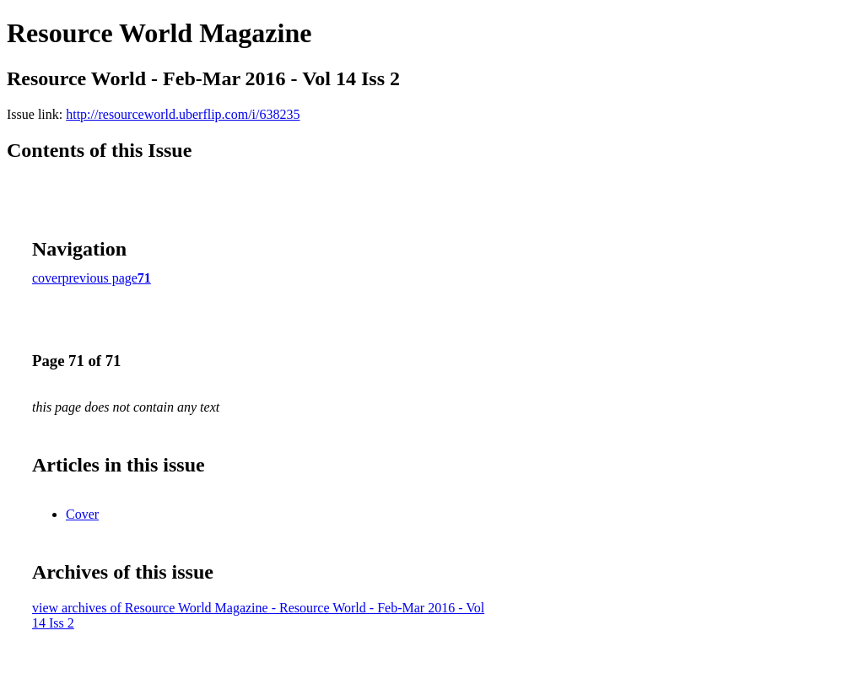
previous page (100, 278)
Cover (82, 514)
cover (47, 278)
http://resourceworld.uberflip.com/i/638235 (183, 114)
